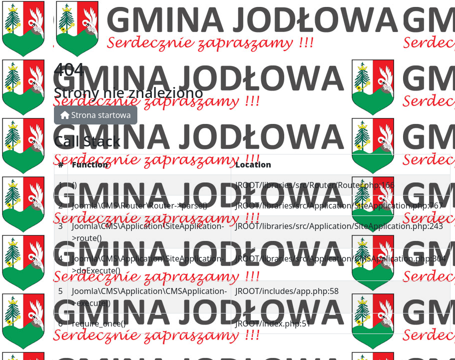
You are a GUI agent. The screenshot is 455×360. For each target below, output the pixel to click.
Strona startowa (95, 115)
